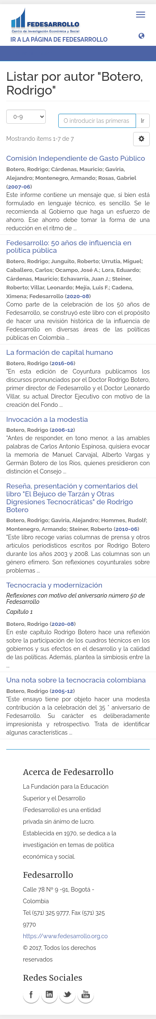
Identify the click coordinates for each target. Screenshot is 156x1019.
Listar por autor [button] (35, 53)
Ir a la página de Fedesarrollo (59, 39)
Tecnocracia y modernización (54, 585)
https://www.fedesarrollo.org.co (65, 936)
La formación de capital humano (59, 352)
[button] (141, 35)
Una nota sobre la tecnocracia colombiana (76, 680)
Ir (142, 120)
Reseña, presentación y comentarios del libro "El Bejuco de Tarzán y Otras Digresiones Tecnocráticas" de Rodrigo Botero (72, 497)
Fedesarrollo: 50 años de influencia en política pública (68, 247)
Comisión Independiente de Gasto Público (75, 158)
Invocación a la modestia (47, 419)
